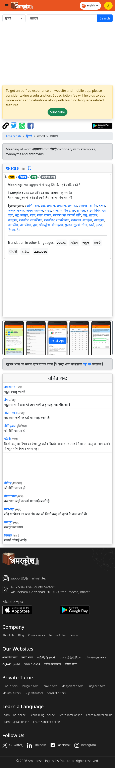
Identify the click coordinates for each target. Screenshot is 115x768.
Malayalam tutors (72, 686)
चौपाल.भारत (71, 664)
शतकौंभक (36, 220)
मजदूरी (8, 522)
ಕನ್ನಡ (85, 243)
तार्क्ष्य (90, 210)
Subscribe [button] (57, 112)
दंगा (6, 400)
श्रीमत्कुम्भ (57, 225)
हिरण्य (11, 229)
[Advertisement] (57, 53)
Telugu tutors (29, 686)
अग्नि (29, 205)
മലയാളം (40, 251)
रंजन (40, 215)
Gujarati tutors (34, 693)
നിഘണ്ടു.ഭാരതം (95, 657)
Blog (21, 635)
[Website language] (90, 6)
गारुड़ (48, 210)
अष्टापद (83, 205)
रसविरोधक (59, 215)
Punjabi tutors (96, 686)
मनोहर (24, 215)
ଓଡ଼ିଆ (74, 243)
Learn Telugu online (42, 715)
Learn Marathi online (99, 715)
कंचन (102, 205)
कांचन (29, 210)
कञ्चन (11, 210)
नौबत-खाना (11, 413)
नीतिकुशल (10, 426)
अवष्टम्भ (61, 205)
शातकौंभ (13, 225)
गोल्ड (56, 210)
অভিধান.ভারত (52, 664)
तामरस (81, 210)
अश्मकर (72, 205)
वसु (85, 215)
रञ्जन (47, 215)
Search (105, 18)
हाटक (99, 225)
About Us (8, 635)
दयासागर (9, 387)
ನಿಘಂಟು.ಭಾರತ (11, 664)
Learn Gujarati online (15, 722)
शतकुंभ (93, 215)
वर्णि (78, 215)
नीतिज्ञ (8, 483)
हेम (18, 229)
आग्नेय (93, 205)
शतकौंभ (24, 220)
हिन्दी (29, 136)
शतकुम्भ (12, 220)
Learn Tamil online (70, 715)
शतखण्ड (76, 220)
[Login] (108, 6)
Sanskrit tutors (56, 693)
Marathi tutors (11, 693)
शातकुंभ (87, 220)
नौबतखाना (10, 496)
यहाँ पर (87, 364)
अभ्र (36, 205)
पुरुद (10, 215)
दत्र (104, 210)
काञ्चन (38, 210)
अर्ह (43, 205)
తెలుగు (61, 243)
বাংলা (13, 251)
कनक (20, 210)
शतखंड (12, 167)
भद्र (17, 215)
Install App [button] (57, 341)
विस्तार (8, 535)
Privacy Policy (36, 635)
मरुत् (32, 215)
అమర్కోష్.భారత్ (46, 657)
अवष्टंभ (51, 205)
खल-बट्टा (9, 509)
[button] (11, 337)
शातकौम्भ (25, 225)
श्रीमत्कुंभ (44, 225)
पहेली (7, 439)
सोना (84, 225)
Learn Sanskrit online (46, 722)
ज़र (73, 210)
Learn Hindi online (14, 715)
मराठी (97, 243)
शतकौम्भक (62, 220)
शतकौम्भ (49, 220)
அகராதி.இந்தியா (70, 657)
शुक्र (35, 225)
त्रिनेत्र (97, 210)
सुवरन (68, 225)
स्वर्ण (91, 225)
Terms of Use (57, 635)
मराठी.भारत (27, 657)
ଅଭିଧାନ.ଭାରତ (32, 664)
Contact (74, 635)
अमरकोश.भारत (9, 657)
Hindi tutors (9, 686)
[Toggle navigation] (6, 5)
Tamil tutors (49, 686)
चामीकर (65, 210)
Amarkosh (13, 136)
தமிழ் (25, 251)
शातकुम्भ (99, 220)
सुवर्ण (76, 225)
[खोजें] (62, 18)
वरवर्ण (71, 215)
